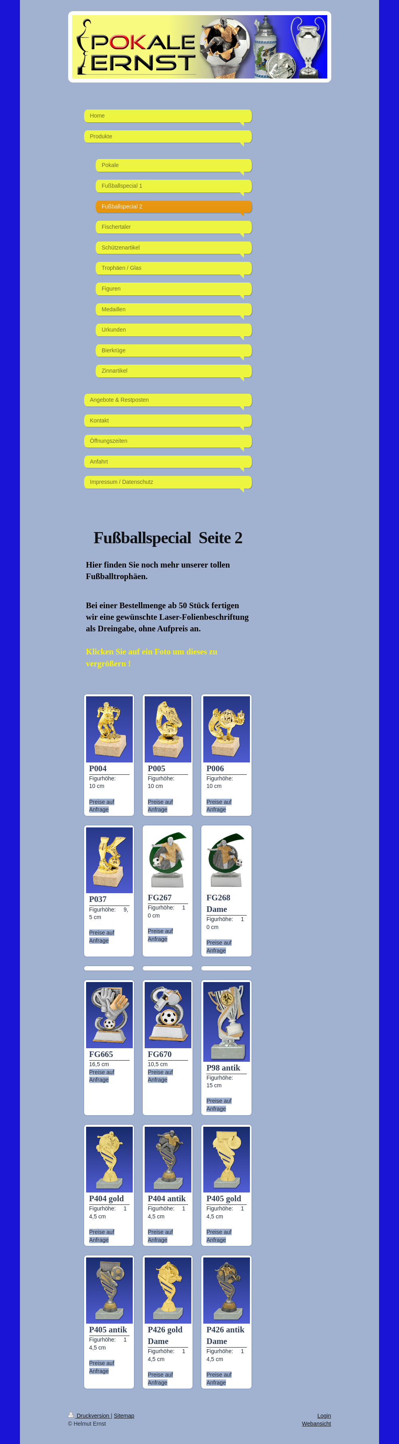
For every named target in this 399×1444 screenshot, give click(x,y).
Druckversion (89, 1416)
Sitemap (124, 1416)
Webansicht (316, 1423)
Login (324, 1416)
